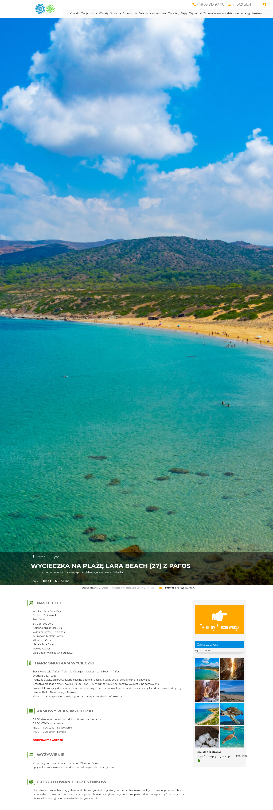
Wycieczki (195, 13)
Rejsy (184, 13)
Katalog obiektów (251, 13)
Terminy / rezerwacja (219, 619)
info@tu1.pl (241, 4)
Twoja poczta (89, 13)
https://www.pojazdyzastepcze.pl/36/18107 (222, 756)
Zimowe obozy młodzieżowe (221, 13)
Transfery (173, 13)
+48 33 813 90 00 (210, 4)
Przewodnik (130, 13)
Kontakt (75, 13)
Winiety (103, 13)
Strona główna (90, 588)
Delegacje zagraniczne (152, 13)
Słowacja (115, 13)
